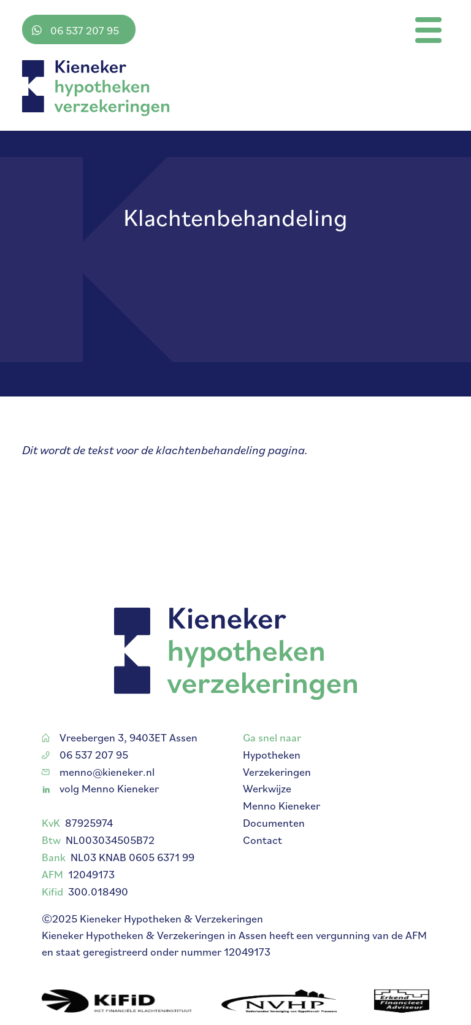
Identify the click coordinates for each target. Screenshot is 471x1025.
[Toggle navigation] (428, 30)
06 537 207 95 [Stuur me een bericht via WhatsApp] (75, 30)
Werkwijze (267, 797)
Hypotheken (272, 763)
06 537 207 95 (85, 763)
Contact (262, 848)
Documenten (274, 831)
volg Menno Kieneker (101, 797)
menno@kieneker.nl (98, 780)
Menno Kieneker (281, 814)
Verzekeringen (277, 780)
